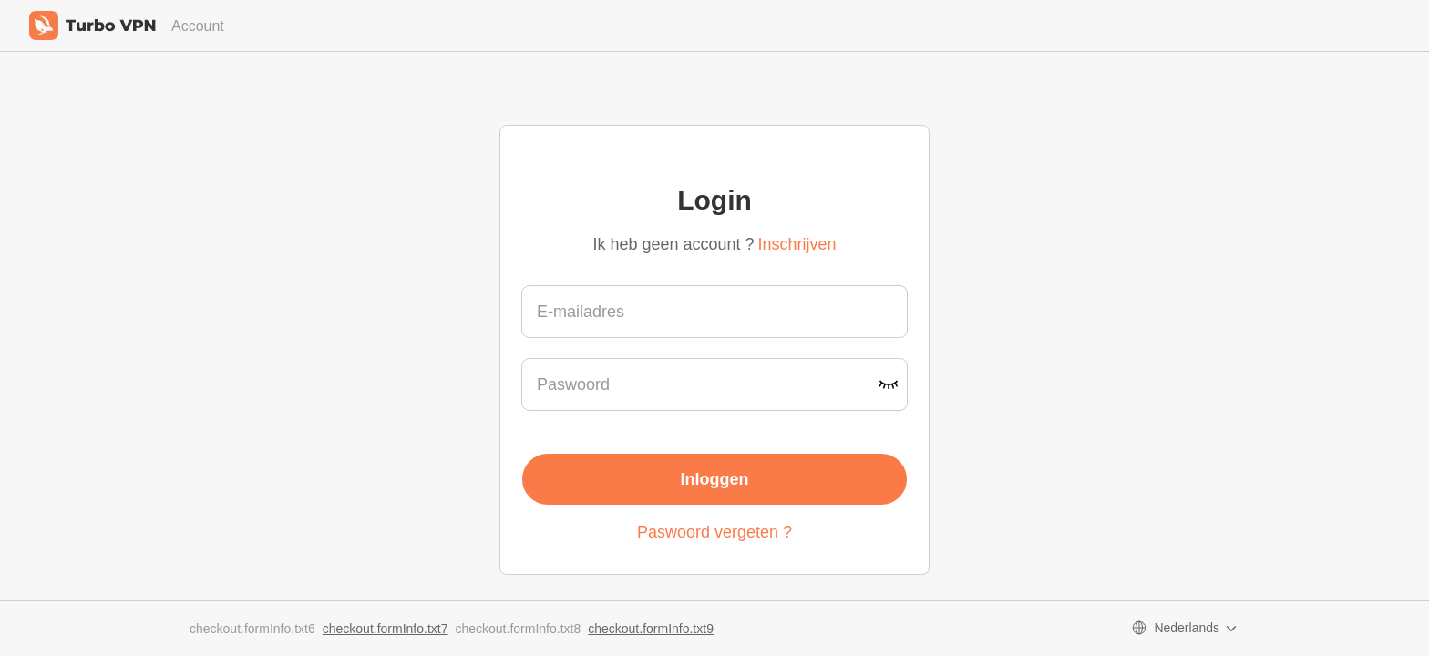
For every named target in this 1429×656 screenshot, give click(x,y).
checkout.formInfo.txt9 (651, 628)
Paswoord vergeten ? (714, 532)
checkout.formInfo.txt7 (385, 628)
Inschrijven (797, 244)
